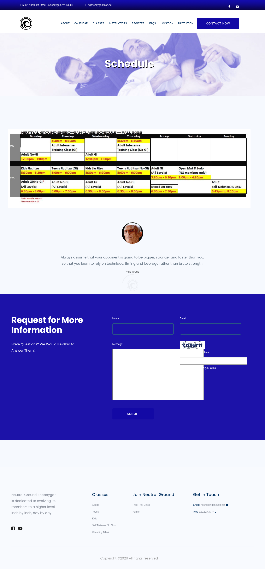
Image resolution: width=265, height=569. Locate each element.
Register (138, 23)
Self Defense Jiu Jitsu (104, 525)
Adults (95, 504)
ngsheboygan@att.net (100, 5)
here (182, 374)
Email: (183, 318)
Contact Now (218, 23)
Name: (116, 318)
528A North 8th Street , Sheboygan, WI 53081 (47, 5)
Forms (136, 511)
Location (167, 23)
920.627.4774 (206, 511)
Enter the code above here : (195, 352)
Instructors (118, 23)
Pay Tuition (185, 23)
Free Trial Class (141, 504)
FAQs (152, 23)
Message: (117, 344)
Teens (95, 511)
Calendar (81, 23)
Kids (94, 518)
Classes (98, 23)
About (65, 23)
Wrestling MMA (100, 532)
